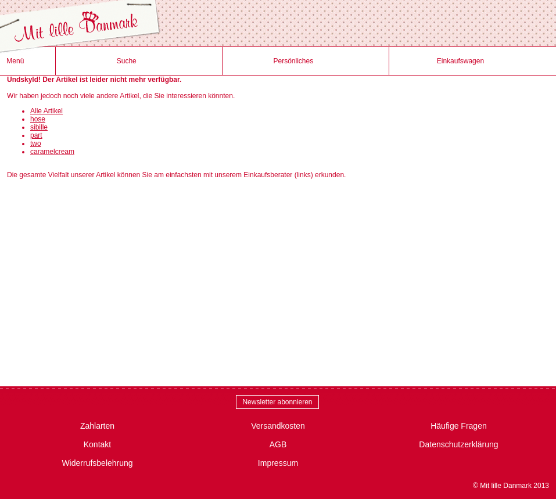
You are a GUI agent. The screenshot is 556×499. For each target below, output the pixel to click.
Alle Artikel (46, 111)
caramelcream (52, 152)
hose (37, 119)
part (36, 135)
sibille (39, 127)
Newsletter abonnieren (277, 402)
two (35, 143)
